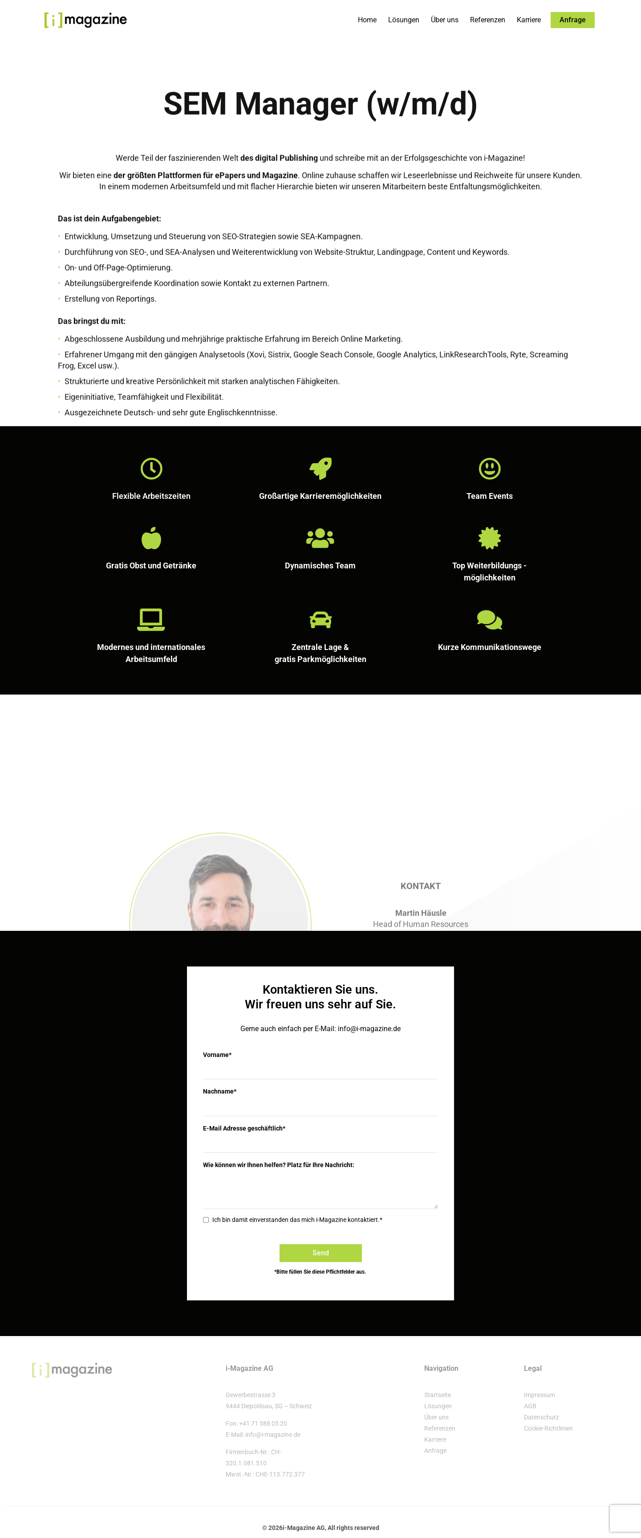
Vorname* (217, 1054)
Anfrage (435, 1449)
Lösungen (403, 20)
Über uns (444, 20)
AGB (530, 1405)
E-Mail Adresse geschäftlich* (244, 1127)
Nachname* (219, 1091)
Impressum (539, 1394)
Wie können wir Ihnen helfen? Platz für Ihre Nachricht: (278, 1164)
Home (367, 20)
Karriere (529, 20)
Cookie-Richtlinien (548, 1427)
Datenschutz (541, 1416)
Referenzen (487, 20)
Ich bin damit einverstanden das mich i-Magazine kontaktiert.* (297, 1219)
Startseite (437, 1394)
